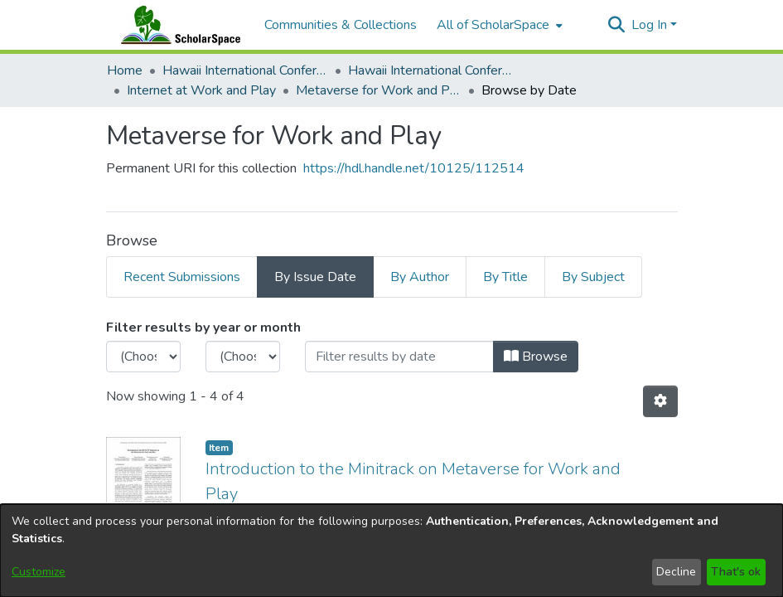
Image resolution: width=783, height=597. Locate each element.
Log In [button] (650, 25)
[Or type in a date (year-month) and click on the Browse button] (399, 356)
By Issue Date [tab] (315, 277)
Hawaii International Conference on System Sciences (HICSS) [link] (245, 70)
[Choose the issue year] (143, 356)
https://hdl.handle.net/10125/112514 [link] (413, 168)
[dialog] (391, 550)
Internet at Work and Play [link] (201, 90)
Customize (38, 572)
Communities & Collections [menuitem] (340, 25)
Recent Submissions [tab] (181, 277)
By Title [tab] (505, 277)
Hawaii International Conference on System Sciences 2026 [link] (431, 70)
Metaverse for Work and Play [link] (379, 90)
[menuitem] (498, 25)
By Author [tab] (419, 277)
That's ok (736, 572)
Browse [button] (536, 356)
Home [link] (125, 70)
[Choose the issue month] (242, 356)
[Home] (177, 25)
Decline (676, 572)
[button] (617, 25)
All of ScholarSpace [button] (493, 25)
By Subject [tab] (593, 277)
